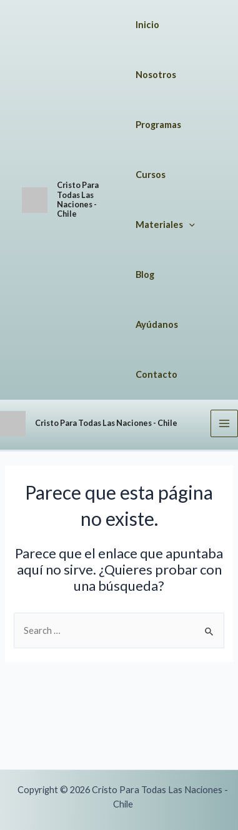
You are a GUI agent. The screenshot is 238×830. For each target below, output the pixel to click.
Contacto (156, 374)
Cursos (151, 174)
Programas (158, 124)
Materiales (165, 225)
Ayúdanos (157, 324)
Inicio (147, 24)
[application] (189, 225)
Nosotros (156, 74)
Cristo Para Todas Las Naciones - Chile (78, 199)
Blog (145, 274)
